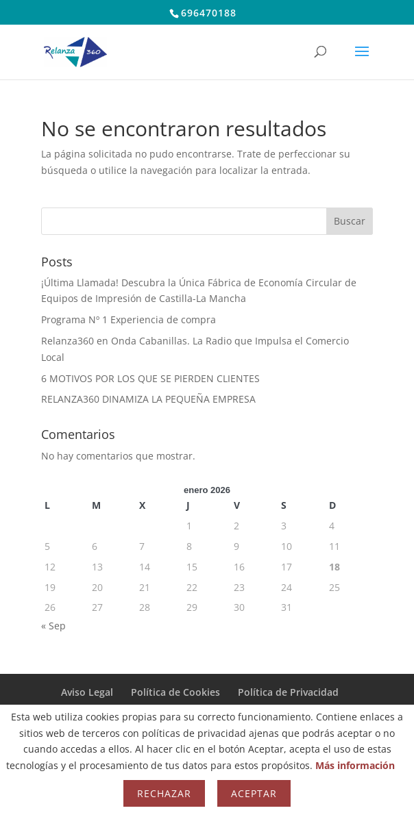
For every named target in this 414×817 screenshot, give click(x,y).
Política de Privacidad (288, 692)
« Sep (53, 625)
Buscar (349, 220)
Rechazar (164, 793)
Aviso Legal (87, 692)
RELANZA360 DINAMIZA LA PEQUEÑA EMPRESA (148, 398)
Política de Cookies (175, 692)
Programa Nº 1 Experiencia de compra (128, 319)
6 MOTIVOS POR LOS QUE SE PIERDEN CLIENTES (150, 378)
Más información (355, 765)
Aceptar (254, 793)
